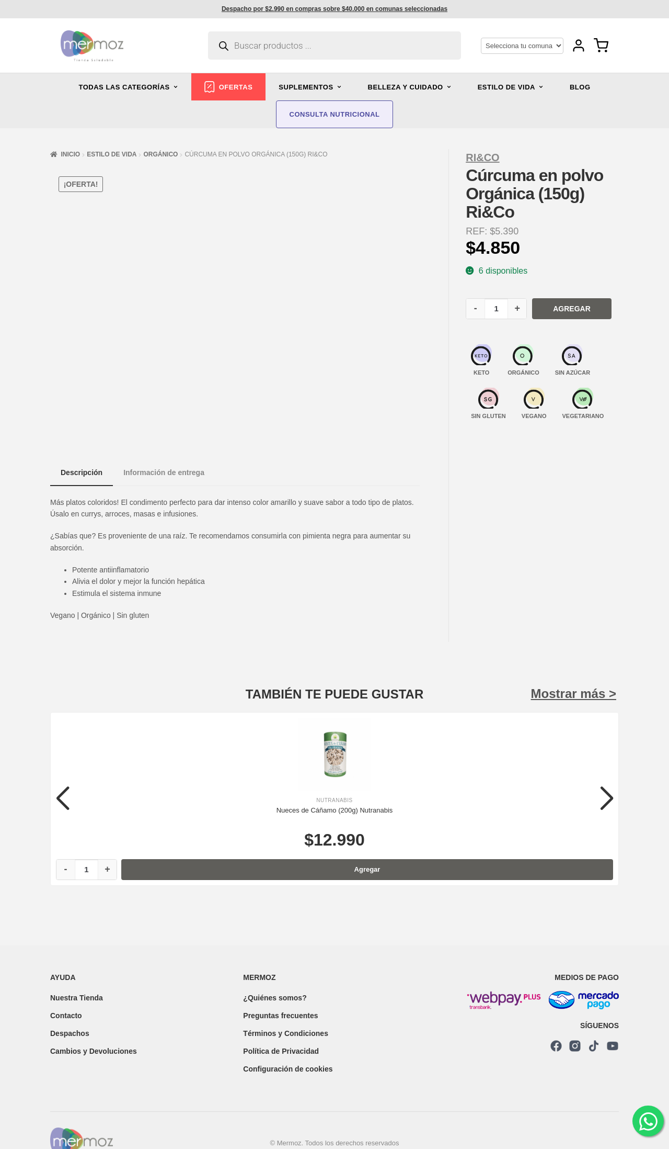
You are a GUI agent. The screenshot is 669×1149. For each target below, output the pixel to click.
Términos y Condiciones (285, 1033)
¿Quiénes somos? (274, 998)
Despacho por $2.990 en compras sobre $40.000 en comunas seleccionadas (334, 9)
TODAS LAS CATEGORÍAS (128, 87)
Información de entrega (163, 472)
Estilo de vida (111, 154)
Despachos (69, 1033)
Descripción (81, 472)
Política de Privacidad (281, 1051)
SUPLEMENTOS (310, 87)
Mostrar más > (573, 693)
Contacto (66, 1015)
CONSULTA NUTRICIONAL (335, 114)
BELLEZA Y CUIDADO (410, 87)
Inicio (70, 154)
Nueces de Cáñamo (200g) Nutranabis (334, 810)
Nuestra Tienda (76, 998)
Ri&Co (482, 157)
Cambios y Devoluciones (93, 1051)
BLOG (580, 87)
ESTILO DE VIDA (511, 87)
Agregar (572, 309)
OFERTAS (228, 87)
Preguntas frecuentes (280, 1015)
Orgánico (160, 154)
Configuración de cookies (287, 1069)
